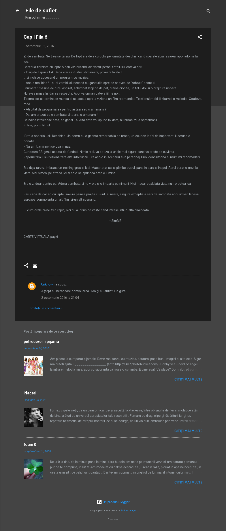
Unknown (48, 284)
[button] (199, 37)
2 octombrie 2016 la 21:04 (60, 298)
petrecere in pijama (41, 341)
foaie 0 (30, 444)
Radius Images (129, 510)
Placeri (30, 393)
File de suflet (41, 11)
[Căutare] (208, 12)
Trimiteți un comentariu (45, 308)
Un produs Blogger (113, 502)
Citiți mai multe (188, 379)
